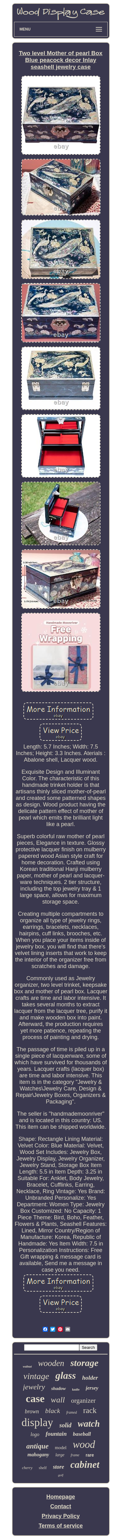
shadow (58, 1388)
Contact (60, 1506)
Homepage (60, 1497)
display (37, 1422)
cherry (27, 1467)
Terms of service (61, 1526)
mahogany (38, 1454)
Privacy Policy (60, 1516)
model (61, 1447)
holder (90, 1377)
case (35, 1398)
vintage (36, 1376)
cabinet (85, 1464)
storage (85, 1363)
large (59, 1455)
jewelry (34, 1387)
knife (76, 1389)
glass (65, 1375)
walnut (27, 1366)
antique (37, 1446)
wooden (51, 1363)
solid (65, 1425)
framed (71, 1412)
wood (84, 1444)
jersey (92, 1388)
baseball (82, 1434)
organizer (83, 1400)
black (52, 1411)
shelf (42, 1467)
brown (32, 1411)
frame (75, 1455)
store (58, 1467)
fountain (56, 1433)
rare (89, 1455)
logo (35, 1434)
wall (58, 1399)
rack (89, 1410)
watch (89, 1424)
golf (60, 1475)
